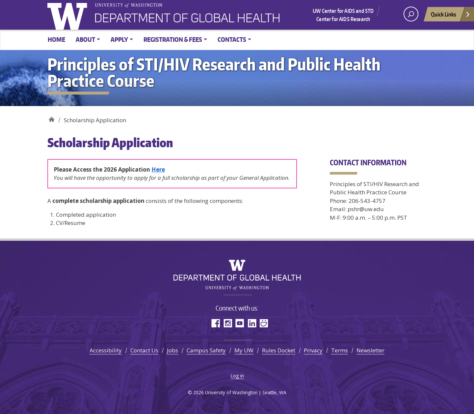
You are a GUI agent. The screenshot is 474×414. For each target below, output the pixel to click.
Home (56, 39)
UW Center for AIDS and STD (343, 11)
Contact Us (144, 350)
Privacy (313, 350)
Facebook (215, 322)
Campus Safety (206, 350)
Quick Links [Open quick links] (450, 16)
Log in (237, 375)
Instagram (227, 322)
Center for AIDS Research (343, 19)
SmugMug (264, 322)
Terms (339, 350)
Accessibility (106, 350)
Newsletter (370, 350)
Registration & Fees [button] (173, 39)
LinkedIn (252, 322)
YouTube (239, 322)
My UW (243, 350)
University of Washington (68, 15)
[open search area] (411, 14)
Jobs (172, 350)
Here (158, 169)
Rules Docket (278, 350)
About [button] (85, 39)
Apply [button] (119, 39)
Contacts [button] (232, 39)
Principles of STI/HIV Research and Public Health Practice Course (51, 118)
